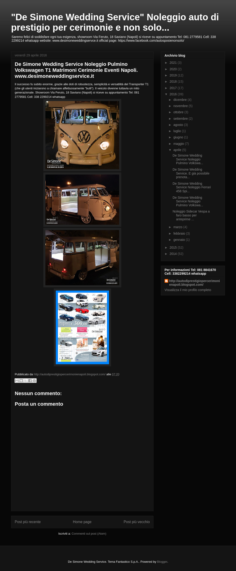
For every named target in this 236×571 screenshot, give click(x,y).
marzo (178, 227)
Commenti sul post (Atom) (89, 533)
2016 (174, 94)
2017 (174, 88)
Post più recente (28, 522)
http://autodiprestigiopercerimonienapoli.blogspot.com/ (194, 282)
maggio (179, 144)
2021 (174, 62)
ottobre (178, 112)
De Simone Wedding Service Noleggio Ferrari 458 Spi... (192, 187)
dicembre (180, 100)
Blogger (162, 561)
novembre (181, 106)
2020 (174, 69)
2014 (174, 254)
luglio (177, 131)
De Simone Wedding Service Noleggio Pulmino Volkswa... (188, 159)
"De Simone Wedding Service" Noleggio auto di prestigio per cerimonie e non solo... (115, 22)
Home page (82, 522)
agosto (178, 125)
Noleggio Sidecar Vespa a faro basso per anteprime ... (191, 215)
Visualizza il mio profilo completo (188, 290)
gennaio (179, 240)
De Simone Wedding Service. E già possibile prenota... (191, 173)
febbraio (179, 233)
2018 (174, 81)
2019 (174, 75)
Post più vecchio (137, 522)
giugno (178, 137)
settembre (181, 118)
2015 (174, 247)
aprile (177, 150)
